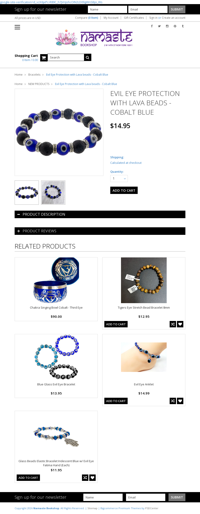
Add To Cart (116, 324)
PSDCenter (151, 508)
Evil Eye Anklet (144, 384)
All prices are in (28, 18)
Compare (86, 17)
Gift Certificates (134, 17)
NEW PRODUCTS (38, 84)
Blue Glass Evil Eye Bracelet (56, 384)
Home (19, 75)
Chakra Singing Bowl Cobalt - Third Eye (56, 307)
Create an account (173, 17)
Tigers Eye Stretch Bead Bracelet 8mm (144, 307)
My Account (111, 17)
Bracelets (34, 75)
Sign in (153, 17)
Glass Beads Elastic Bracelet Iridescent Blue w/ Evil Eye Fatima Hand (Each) (56, 463)
